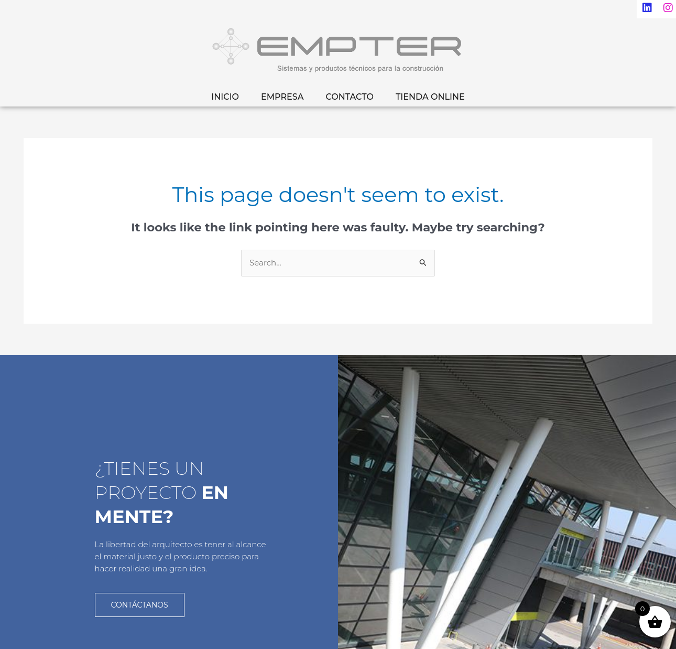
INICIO (225, 97)
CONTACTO (349, 97)
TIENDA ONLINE (430, 97)
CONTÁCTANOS (139, 604)
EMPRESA (282, 97)
